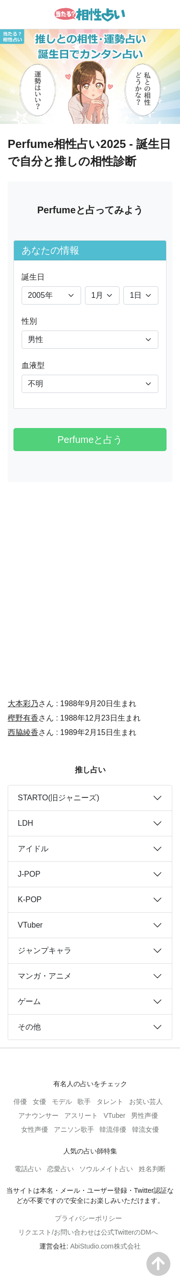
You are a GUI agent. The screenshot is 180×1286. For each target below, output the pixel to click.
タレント (109, 1101)
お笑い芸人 (146, 1101)
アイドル (33, 849)
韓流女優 (145, 1129)
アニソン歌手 (74, 1129)
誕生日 (33, 277)
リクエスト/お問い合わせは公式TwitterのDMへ (88, 1232)
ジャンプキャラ (45, 950)
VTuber (30, 925)
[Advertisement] (90, 583)
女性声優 (34, 1129)
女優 (39, 1101)
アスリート (81, 1115)
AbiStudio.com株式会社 (105, 1246)
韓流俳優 (112, 1129)
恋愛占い (60, 1169)
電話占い (27, 1169)
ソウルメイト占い (106, 1169)
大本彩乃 (23, 703)
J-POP (29, 874)
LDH (25, 823)
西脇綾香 (23, 732)
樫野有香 (23, 718)
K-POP (30, 899)
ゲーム (29, 1001)
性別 (29, 321)
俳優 (20, 1101)
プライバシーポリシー (88, 1218)
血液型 (33, 365)
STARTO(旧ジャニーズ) (58, 798)
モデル (62, 1101)
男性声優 (144, 1115)
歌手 (84, 1101)
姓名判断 (152, 1169)
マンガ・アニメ (45, 976)
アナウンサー (38, 1115)
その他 (29, 1027)
